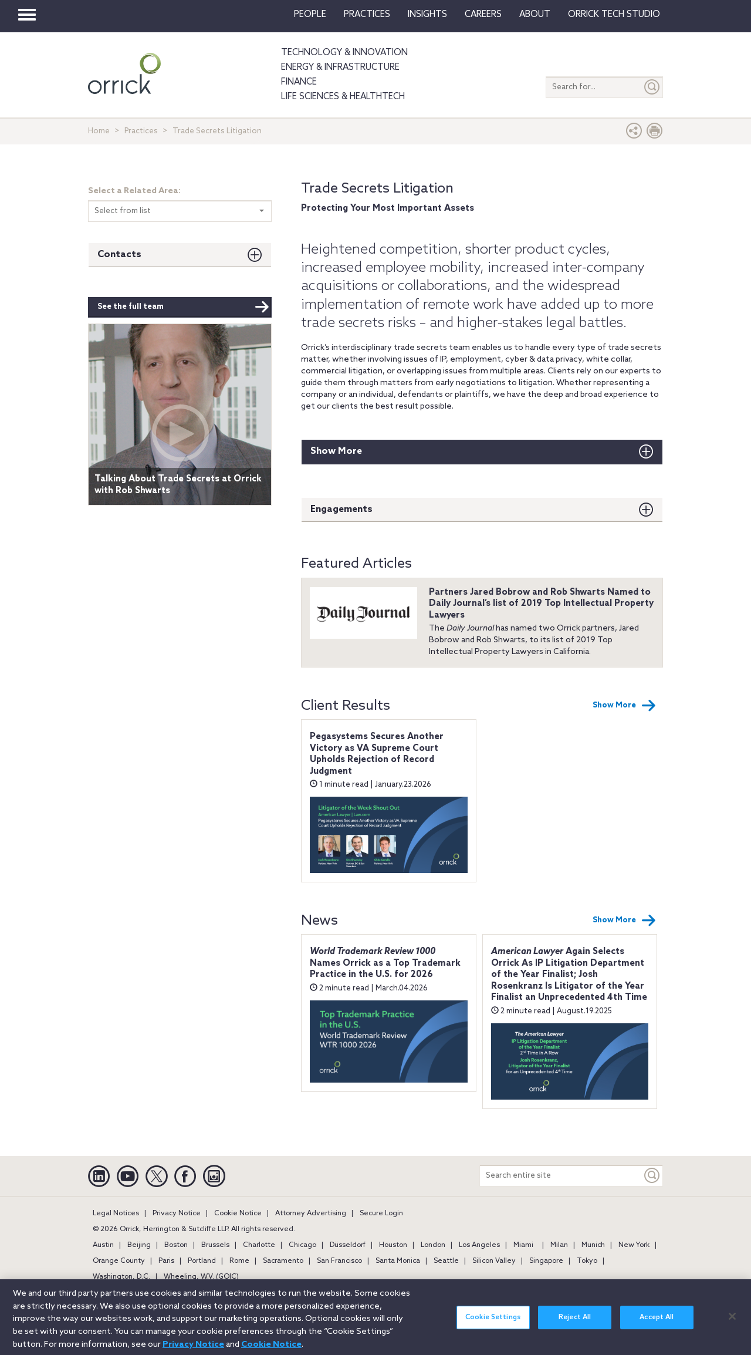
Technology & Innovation (344, 53)
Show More (336, 451)
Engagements (341, 509)
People (310, 14)
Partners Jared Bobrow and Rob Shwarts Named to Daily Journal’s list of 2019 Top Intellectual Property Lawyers (541, 604)
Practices (367, 14)
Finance (299, 82)
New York (633, 1245)
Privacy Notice (177, 1213)
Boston (176, 1245)
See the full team (183, 307)
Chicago (302, 1245)
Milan (559, 1245)
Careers (483, 14)
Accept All (657, 1325)
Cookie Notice (238, 1213)
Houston (393, 1245)
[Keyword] (652, 1176)
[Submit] (652, 87)
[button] (634, 133)
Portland (202, 1261)
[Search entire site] (560, 1176)
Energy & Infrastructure (340, 67)
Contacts (119, 254)
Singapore (546, 1261)
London (433, 1245)
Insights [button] (427, 14)
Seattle (446, 1261)
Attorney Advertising (310, 1213)
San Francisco (339, 1261)
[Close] (732, 1323)
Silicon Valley (494, 1261)
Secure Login (381, 1213)
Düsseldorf (348, 1245)
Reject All (575, 1325)
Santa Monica (398, 1261)
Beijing (139, 1245)
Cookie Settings (492, 1325)
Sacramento (283, 1261)
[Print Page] (655, 133)
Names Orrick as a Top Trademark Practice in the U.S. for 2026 (385, 963)
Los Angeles (479, 1245)
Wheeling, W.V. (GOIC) (201, 1277)
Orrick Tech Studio (614, 14)
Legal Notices (116, 1213)
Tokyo (587, 1261)
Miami (523, 1245)
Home (99, 131)
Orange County (119, 1261)
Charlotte (259, 1245)
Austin (103, 1245)
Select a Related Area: (134, 191)
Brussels (215, 1245)
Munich (593, 1245)
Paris (166, 1261)
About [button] (534, 14)
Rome (239, 1261)
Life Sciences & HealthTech (343, 97)
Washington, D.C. (121, 1277)
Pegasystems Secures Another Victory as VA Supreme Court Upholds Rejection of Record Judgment (377, 754)
